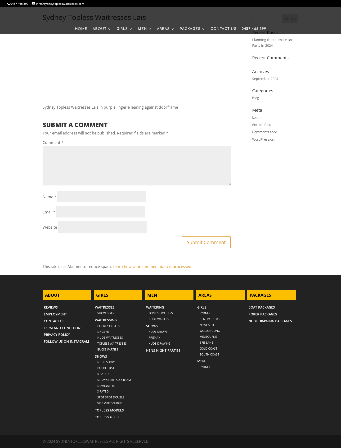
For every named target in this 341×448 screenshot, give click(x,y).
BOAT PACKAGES (261, 307)
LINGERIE (103, 332)
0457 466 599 (19, 4)
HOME (81, 29)
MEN (142, 29)
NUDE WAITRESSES (110, 338)
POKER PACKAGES (262, 314)
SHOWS (101, 356)
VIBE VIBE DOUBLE (109, 403)
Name (49, 196)
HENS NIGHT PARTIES (163, 350)
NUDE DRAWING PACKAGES (270, 321)
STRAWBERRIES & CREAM (114, 380)
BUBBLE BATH (107, 368)
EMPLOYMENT (55, 314)
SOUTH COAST (209, 354)
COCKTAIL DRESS (108, 326)
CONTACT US (224, 29)
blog (255, 98)
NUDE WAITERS (158, 319)
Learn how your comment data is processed (152, 266)
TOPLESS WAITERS (160, 313)
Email (49, 212)
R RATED (103, 374)
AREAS (163, 29)
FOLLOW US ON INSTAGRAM (66, 341)
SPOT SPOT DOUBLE (110, 397)
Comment (53, 142)
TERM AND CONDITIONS (63, 328)
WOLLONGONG (210, 331)
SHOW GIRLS (105, 313)
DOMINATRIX (106, 386)
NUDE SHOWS (157, 332)
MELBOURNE (208, 337)
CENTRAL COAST (211, 319)
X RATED (103, 391)
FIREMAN (154, 338)
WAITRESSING (106, 320)
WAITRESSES (105, 307)
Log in (257, 117)
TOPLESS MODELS (109, 410)
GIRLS (122, 29)
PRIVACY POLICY (57, 334)
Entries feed (261, 124)
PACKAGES (190, 29)
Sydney (205, 313)
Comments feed (264, 132)
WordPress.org (263, 139)
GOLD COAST (208, 348)
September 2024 (265, 78)
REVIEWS (51, 307)
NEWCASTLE (208, 325)
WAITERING (155, 307)
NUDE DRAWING (159, 344)
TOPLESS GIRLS (107, 417)
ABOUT (100, 29)
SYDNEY (205, 367)
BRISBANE (206, 343)
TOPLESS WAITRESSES (112, 344)
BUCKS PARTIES (107, 349)
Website (50, 227)
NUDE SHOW (106, 362)
